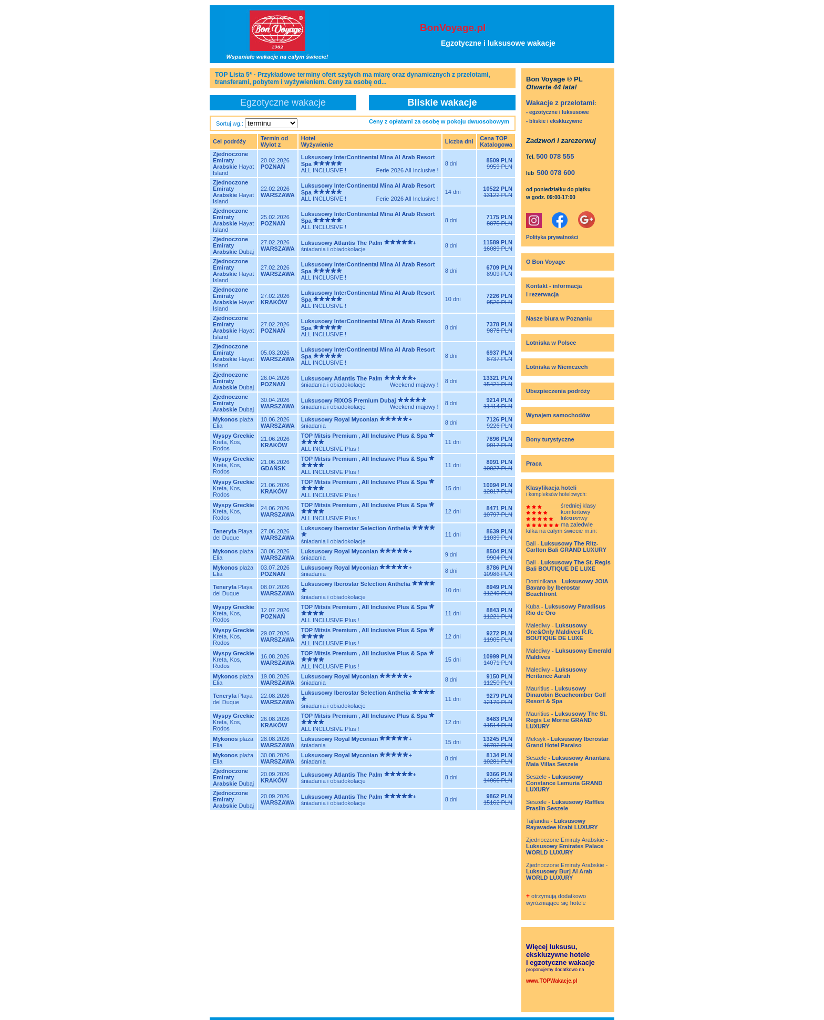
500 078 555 (555, 156)
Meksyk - (567, 742)
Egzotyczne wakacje (283, 102)
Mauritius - (566, 694)
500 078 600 (556, 173)
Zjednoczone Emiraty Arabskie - (566, 846)
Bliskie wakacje (442, 102)
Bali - (566, 546)
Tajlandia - (562, 824)
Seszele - (568, 761)
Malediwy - (559, 631)
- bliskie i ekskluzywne (554, 121)
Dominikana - (567, 587)
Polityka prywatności (552, 237)
